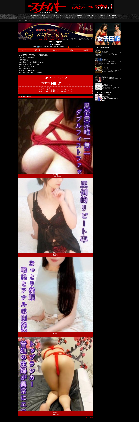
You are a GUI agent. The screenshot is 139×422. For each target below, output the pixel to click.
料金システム (55, 50)
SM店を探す (34, 16)
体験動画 (79, 16)
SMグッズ (69, 16)
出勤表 (72, 50)
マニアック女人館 (32, 20)
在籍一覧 (37, 50)
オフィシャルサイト (73, 47)
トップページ (20, 20)
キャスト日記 (58, 16)
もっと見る (89, 417)
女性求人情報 (90, 16)
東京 (26, 20)
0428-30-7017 (55, 44)
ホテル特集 (101, 16)
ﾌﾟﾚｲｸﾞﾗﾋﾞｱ (112, 16)
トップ (25, 16)
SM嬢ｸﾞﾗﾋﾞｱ (45, 16)
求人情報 (85, 50)
